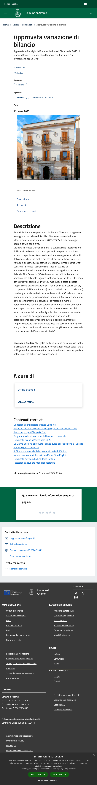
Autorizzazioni (12, 678)
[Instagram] (76, 597)
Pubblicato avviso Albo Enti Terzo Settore (34, 459)
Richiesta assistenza (63, 709)
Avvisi (56, 663)
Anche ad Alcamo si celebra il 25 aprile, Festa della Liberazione (45, 428)
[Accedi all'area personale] (85, 4)
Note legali (11, 745)
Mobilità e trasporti (62, 635)
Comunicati (27, 24)
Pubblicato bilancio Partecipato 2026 (32, 440)
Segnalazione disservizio (65, 699)
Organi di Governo (14, 610)
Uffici (8, 620)
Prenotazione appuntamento (67, 695)
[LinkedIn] (83, 597)
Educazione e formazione (17, 653)
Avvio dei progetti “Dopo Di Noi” (30, 432)
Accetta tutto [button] (38, 774)
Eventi (57, 681)
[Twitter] (83, 594)
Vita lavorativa (60, 620)
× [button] (94, 755)
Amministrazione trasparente (19, 735)
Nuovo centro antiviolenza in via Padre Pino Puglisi (40, 455)
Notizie (57, 653)
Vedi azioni (21, 73)
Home (6, 24)
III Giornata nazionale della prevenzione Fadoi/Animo (40, 451)
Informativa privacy (15, 740)
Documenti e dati (14, 640)
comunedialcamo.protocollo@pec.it (23, 719)
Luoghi (57, 676)
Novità (16, 24)
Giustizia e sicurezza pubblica (19, 658)
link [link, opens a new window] (74, 769)
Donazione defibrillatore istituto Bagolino (35, 425)
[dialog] (48, 769)
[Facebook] (76, 594)
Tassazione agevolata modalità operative (34, 463)
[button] (48, 780)
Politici (9, 630)
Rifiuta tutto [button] (59, 774)
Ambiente (10, 668)
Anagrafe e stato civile (64, 610)
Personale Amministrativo (18, 635)
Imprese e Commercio (64, 625)
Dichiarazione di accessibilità (19, 750)
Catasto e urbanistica (63, 630)
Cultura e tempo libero (64, 615)
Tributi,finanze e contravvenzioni (21, 663)
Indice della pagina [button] (26, 190)
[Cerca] (91, 13)
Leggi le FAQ (59, 704)
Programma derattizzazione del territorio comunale (40, 436)
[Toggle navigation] (5, 12)
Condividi (20, 67)
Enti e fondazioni (14, 625)
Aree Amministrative (16, 615)
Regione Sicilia (11, 3)
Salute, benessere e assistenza (20, 673)
